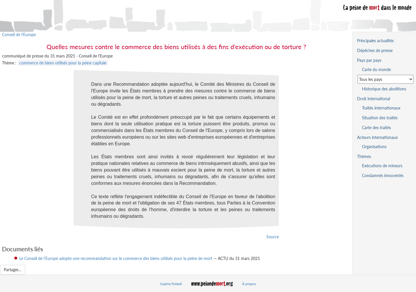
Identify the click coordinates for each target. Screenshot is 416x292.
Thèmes (364, 156)
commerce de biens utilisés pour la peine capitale (62, 62)
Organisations (374, 146)
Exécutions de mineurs (382, 165)
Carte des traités (376, 127)
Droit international (373, 98)
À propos (249, 284)
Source (272, 236)
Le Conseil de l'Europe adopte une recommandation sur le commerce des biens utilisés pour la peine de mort (115, 258)
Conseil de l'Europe (19, 34)
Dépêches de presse (375, 50)
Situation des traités (380, 117)
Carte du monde (376, 69)
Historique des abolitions (384, 88)
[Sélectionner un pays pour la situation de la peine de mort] (385, 79)
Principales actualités (375, 40)
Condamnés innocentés (383, 175)
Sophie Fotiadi (171, 284)
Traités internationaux (381, 107)
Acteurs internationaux (377, 137)
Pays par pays (369, 60)
